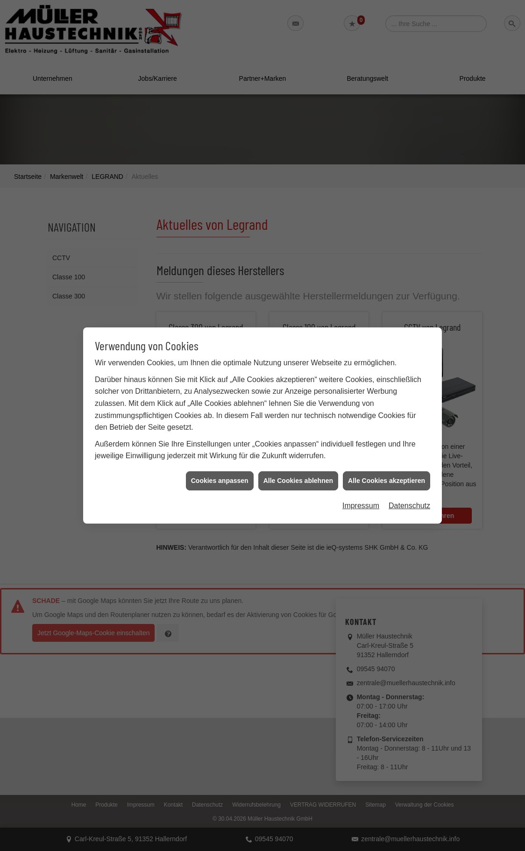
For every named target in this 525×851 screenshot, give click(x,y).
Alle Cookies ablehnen (298, 466)
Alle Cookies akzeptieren (386, 466)
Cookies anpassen (219, 466)
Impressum (360, 492)
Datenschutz (409, 492)
